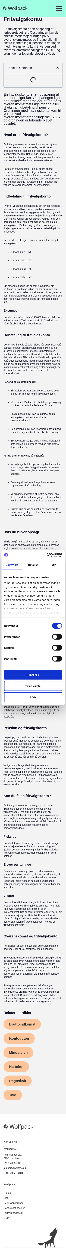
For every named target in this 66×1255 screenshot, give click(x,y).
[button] (57, 67)
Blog (6, 1197)
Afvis (33, 697)
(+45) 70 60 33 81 (13, 1173)
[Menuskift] (59, 8)
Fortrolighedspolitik (14, 1213)
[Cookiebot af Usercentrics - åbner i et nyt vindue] (47, 555)
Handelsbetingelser (14, 1208)
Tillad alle (33, 674)
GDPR (7, 1217)
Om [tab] (54, 564)
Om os (7, 1193)
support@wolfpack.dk (15, 1168)
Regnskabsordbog (14, 1203)
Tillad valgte (32, 685)
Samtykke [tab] (12, 564)
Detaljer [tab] (33, 564)
